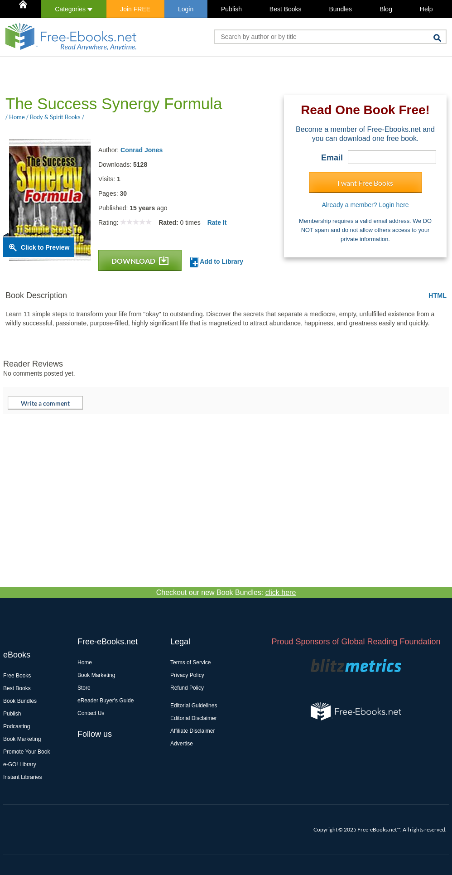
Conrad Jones (141, 150)
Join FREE (135, 9)
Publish (231, 9)
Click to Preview (45, 247)
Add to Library (216, 262)
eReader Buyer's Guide (105, 700)
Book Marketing (22, 739)
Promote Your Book (26, 752)
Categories (73, 9)
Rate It (217, 222)
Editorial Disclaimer (193, 718)
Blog (386, 9)
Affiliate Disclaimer (192, 731)
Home (84, 662)
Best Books (285, 9)
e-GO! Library (19, 764)
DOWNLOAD (139, 260)
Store (84, 688)
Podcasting (16, 726)
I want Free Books (365, 183)
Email (332, 157)
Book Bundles (20, 701)
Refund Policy (187, 688)
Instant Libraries (22, 777)
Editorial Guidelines (193, 705)
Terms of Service (190, 662)
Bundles (340, 9)
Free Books (17, 675)
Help (426, 9)
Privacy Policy (187, 675)
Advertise (181, 743)
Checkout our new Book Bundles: (226, 592)
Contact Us (90, 713)
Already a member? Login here (365, 204)
